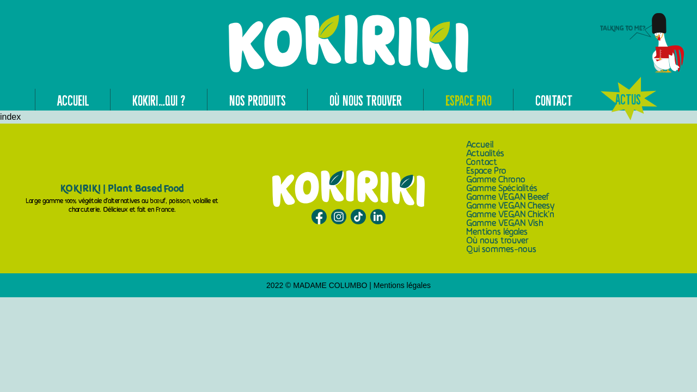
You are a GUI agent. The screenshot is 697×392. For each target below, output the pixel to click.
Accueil (73, 99)
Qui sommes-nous (501, 250)
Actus (628, 98)
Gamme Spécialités (501, 189)
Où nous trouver (365, 99)
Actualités (485, 154)
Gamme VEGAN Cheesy (510, 206)
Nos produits (257, 99)
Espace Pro (468, 99)
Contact (553, 99)
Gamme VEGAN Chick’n (510, 215)
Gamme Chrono (495, 180)
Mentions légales (497, 232)
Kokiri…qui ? (159, 99)
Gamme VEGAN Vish (504, 223)
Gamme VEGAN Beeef (507, 197)
